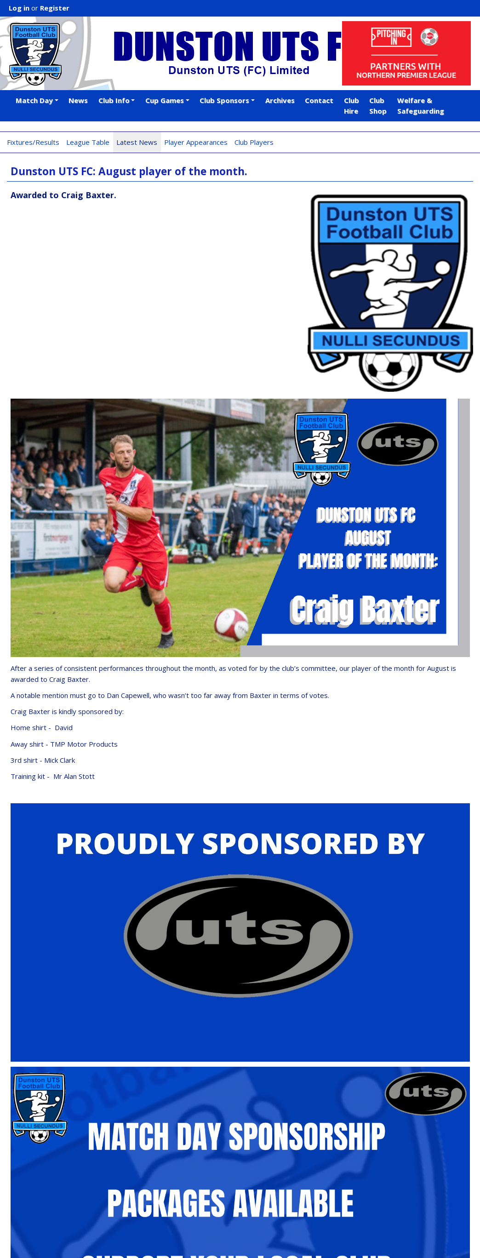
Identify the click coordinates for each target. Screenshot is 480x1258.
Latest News (136, 142)
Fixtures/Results (33, 142)
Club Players (254, 142)
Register (54, 7)
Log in (19, 7)
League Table (87, 142)
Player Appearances (196, 142)
